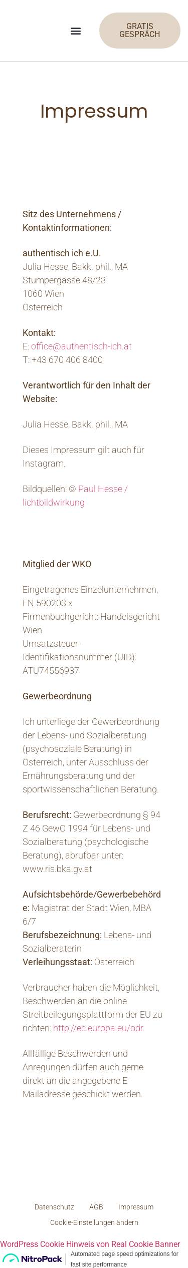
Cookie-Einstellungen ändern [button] (94, 1222)
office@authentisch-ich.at (81, 346)
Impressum (135, 1207)
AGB (96, 1207)
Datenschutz (54, 1207)
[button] (76, 31)
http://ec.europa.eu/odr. (99, 1028)
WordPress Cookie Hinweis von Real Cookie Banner (90, 1244)
